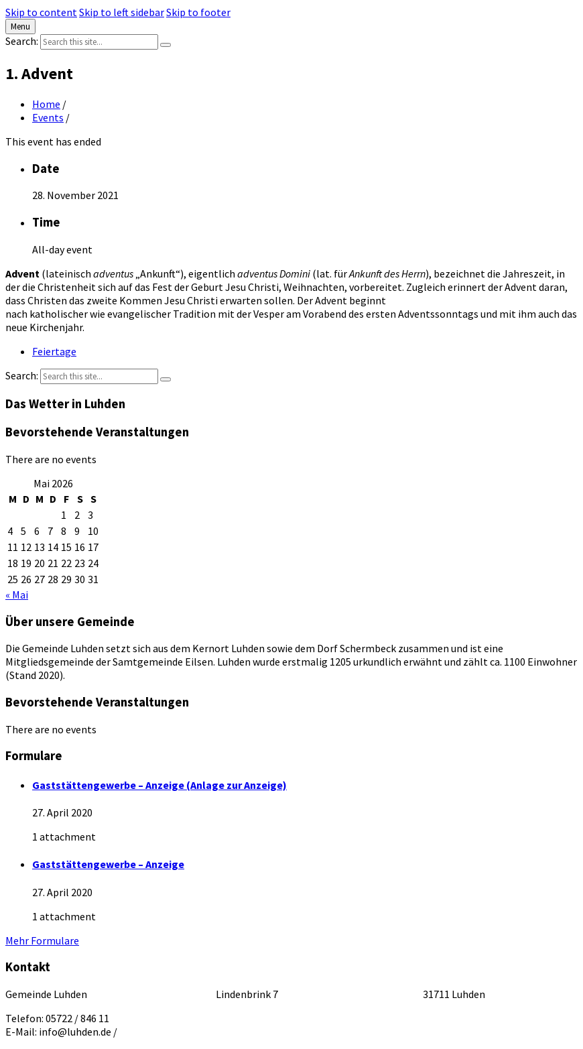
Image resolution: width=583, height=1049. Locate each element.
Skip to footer (198, 12)
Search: (21, 41)
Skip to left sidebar (121, 12)
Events (48, 117)
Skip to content (41, 12)
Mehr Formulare (42, 940)
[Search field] (99, 42)
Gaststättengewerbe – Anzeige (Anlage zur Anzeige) (159, 785)
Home (46, 104)
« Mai (16, 594)
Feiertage (54, 351)
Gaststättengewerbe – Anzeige (108, 864)
